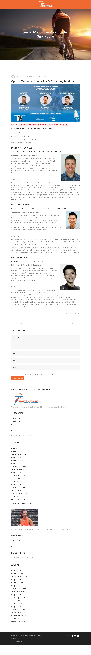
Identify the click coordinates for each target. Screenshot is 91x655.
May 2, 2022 (33, 76)
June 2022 (16, 481)
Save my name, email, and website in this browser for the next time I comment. (37, 374)
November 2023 (19, 469)
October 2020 (18, 500)
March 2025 (17, 460)
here (65, 125)
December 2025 (19, 454)
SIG (13, 425)
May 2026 (16, 448)
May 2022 (16, 484)
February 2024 (18, 466)
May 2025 (16, 457)
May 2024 (16, 463)
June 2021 (16, 497)
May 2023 (16, 472)
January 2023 (18, 475)
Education (16, 419)
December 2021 (19, 490)
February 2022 (18, 487)
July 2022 (16, 478)
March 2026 (17, 451)
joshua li (22, 76)
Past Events (48, 76)
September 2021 (20, 493)
